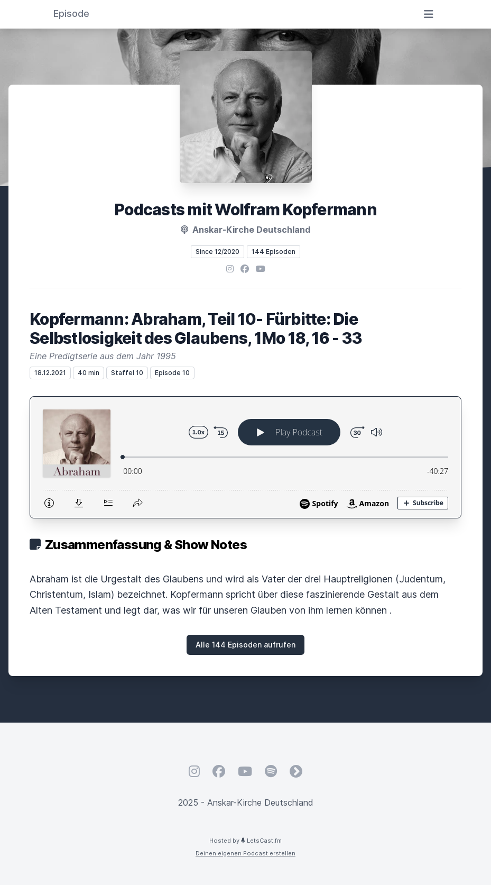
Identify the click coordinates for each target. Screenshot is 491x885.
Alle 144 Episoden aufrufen (245, 644)
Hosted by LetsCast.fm (245, 840)
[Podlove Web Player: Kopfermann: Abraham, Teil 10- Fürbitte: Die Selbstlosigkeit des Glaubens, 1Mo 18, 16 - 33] (245, 457)
